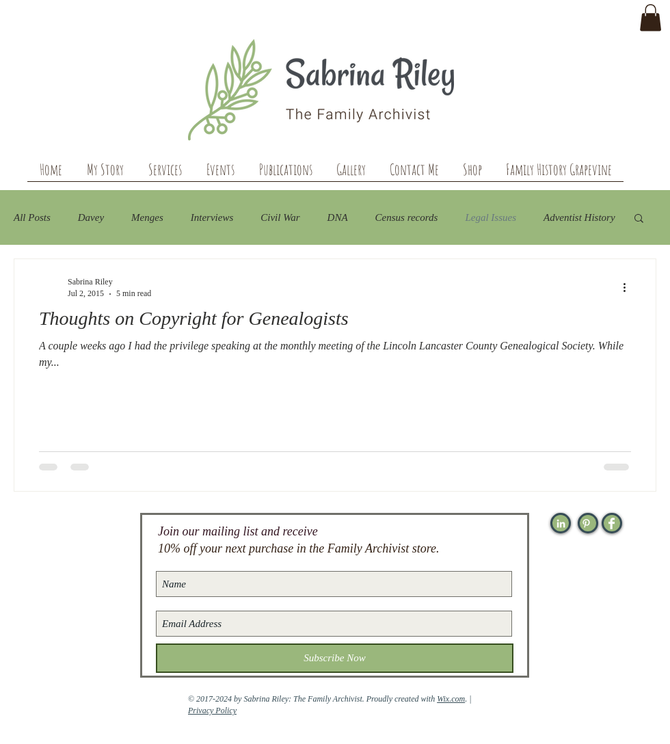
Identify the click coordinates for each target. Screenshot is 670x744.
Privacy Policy (212, 710)
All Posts (32, 217)
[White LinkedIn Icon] (561, 523)
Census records (406, 217)
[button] (650, 17)
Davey (91, 217)
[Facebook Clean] (611, 523)
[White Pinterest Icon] (586, 523)
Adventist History (579, 217)
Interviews (212, 217)
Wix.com (451, 699)
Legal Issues (490, 217)
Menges (147, 217)
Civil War (279, 217)
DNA (337, 217)
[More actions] (629, 287)
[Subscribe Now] (334, 658)
